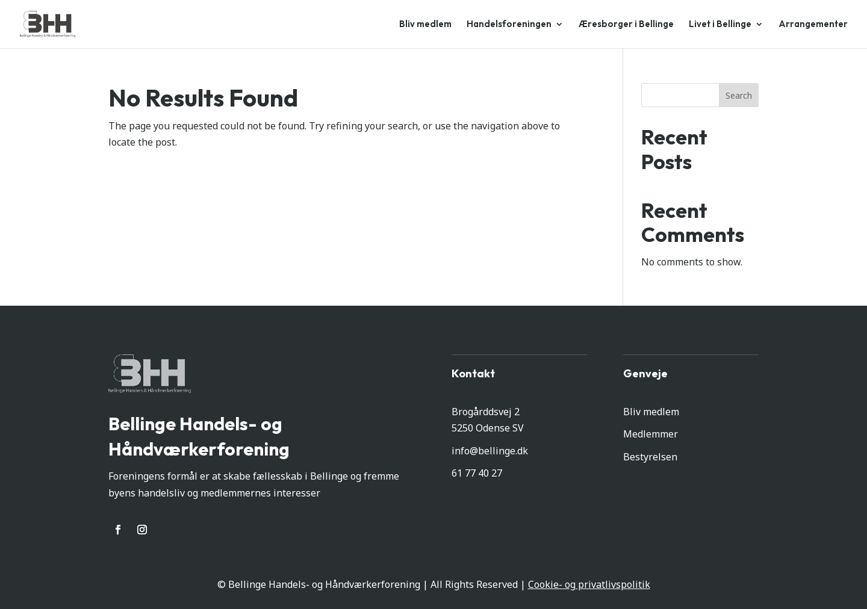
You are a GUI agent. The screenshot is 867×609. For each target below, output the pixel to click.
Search (739, 95)
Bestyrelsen (650, 456)
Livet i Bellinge (720, 24)
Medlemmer (650, 434)
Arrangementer (813, 24)
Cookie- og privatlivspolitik (589, 584)
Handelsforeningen (509, 24)
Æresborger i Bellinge (626, 24)
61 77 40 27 (477, 473)
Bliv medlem (425, 24)
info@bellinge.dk (490, 450)
